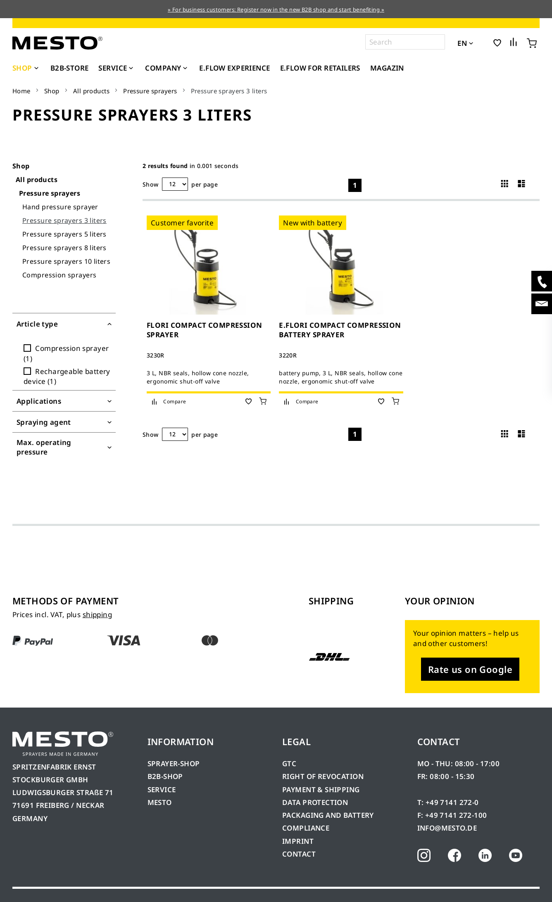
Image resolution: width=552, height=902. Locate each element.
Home (21, 91)
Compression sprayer (66, 353)
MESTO (160, 802)
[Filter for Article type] (64, 323)
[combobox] (405, 42)
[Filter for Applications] (64, 401)
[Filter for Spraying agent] (64, 422)
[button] (482, 42)
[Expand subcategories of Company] (185, 68)
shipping (97, 614)
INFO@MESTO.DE (447, 828)
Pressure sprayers (150, 91)
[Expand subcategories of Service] (131, 68)
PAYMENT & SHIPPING (321, 789)
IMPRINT (298, 841)
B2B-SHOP (165, 776)
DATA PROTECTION (315, 802)
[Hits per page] (175, 184)
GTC (289, 763)
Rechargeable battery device (67, 376)
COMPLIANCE (305, 828)
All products (91, 91)
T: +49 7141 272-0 (448, 802)
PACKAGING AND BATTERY (329, 815)
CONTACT (299, 854)
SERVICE (162, 789)
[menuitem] (26, 68)
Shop (51, 91)
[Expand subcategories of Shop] (36, 68)
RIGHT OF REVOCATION (323, 776)
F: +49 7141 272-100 (452, 815)
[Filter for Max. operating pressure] (64, 447)
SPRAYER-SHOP (174, 763)
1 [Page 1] (355, 185)
